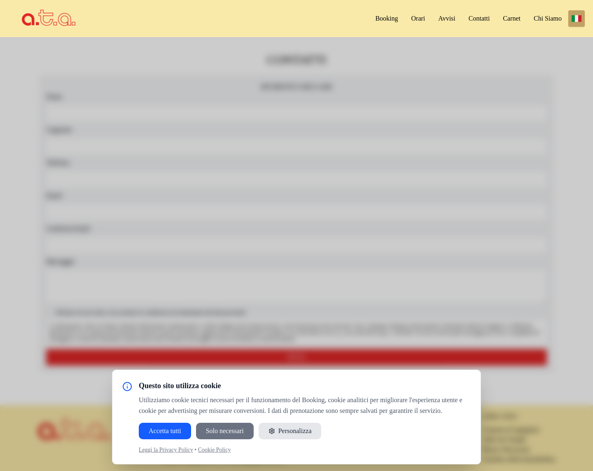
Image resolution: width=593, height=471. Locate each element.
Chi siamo (548, 18)
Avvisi (446, 18)
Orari (418, 18)
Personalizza (290, 430)
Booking (386, 18)
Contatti (479, 18)
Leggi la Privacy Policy (166, 450)
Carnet (512, 18)
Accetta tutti (165, 430)
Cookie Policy (214, 450)
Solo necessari (225, 430)
